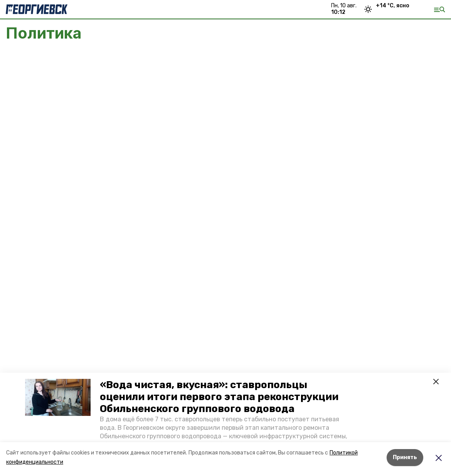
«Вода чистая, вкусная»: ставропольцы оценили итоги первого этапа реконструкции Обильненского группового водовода (219, 397)
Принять (405, 457)
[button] (58, 397)
